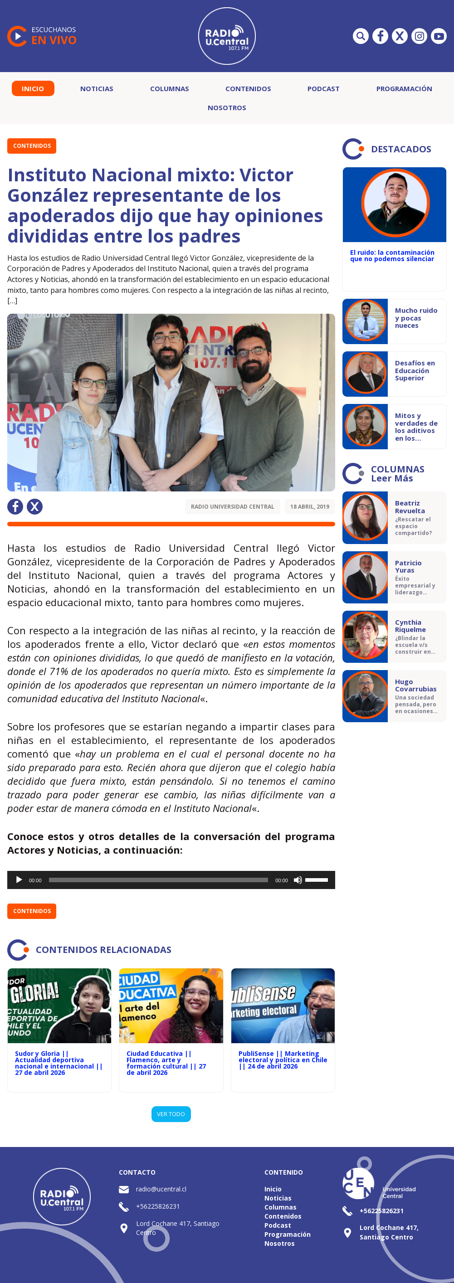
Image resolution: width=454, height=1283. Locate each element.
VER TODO (171, 1114)
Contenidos (248, 88)
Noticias (96, 88)
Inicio (33, 88)
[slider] (158, 880)
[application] (171, 880)
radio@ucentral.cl (161, 1189)
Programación (404, 88)
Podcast (324, 88)
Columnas (169, 88)
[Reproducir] (19, 879)
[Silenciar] (298, 879)
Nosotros (227, 107)
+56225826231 (158, 1206)
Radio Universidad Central (232, 506)
